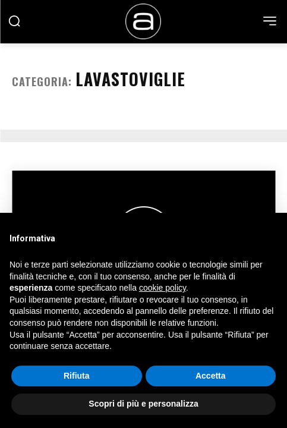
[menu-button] (269, 20)
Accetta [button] (210, 375)
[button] (14, 20)
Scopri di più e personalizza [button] (143, 403)
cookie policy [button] (162, 287)
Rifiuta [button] (77, 375)
